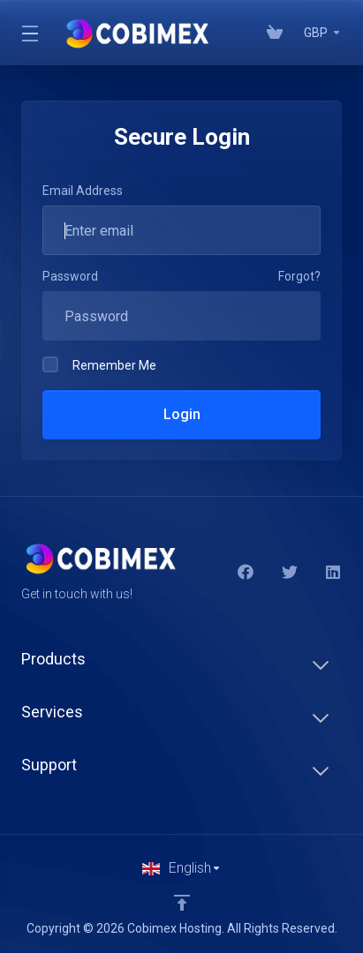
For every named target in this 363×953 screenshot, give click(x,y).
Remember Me (99, 364)
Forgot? (299, 276)
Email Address (82, 191)
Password (70, 276)
